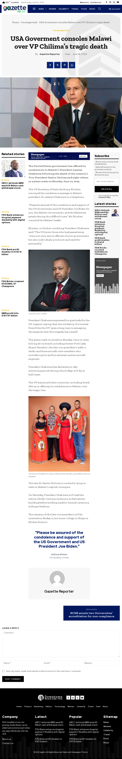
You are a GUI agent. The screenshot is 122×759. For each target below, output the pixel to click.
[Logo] (50, 697)
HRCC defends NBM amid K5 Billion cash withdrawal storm (13, 185)
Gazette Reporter (50, 54)
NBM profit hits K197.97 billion (10, 314)
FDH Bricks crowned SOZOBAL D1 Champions (13, 284)
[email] (107, 181)
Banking (5, 180)
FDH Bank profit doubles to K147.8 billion (11, 252)
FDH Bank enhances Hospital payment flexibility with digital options (13, 219)
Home (15, 22)
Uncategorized (29, 22)
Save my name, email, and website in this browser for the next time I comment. (43, 671)
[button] (99, 8)
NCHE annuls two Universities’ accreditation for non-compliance (91, 615)
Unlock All (106, 189)
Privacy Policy (104, 197)
